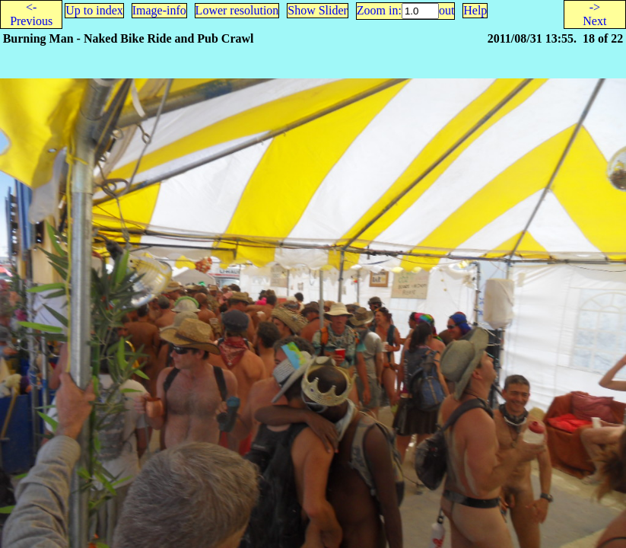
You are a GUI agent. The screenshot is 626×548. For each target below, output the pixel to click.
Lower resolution (237, 10)
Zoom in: (379, 10)
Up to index (94, 10)
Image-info (159, 10)
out (446, 10)
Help (475, 10)
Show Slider (318, 10)
